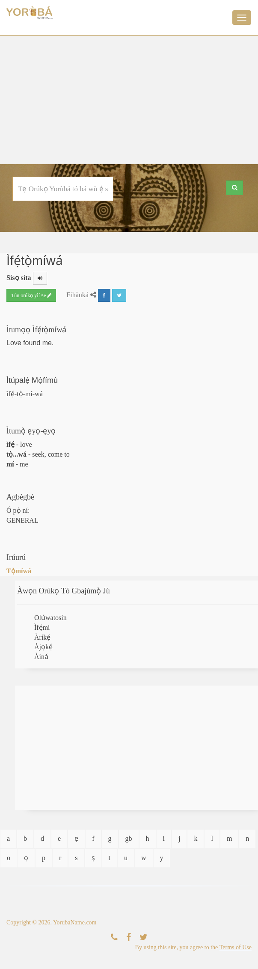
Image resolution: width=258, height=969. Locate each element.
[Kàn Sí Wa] (114, 937)
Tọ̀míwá (18, 571)
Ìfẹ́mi (42, 627)
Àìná (41, 656)
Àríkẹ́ (42, 637)
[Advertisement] (129, 100)
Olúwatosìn (50, 617)
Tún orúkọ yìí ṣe (31, 295)
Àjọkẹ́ (43, 646)
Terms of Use (235, 947)
